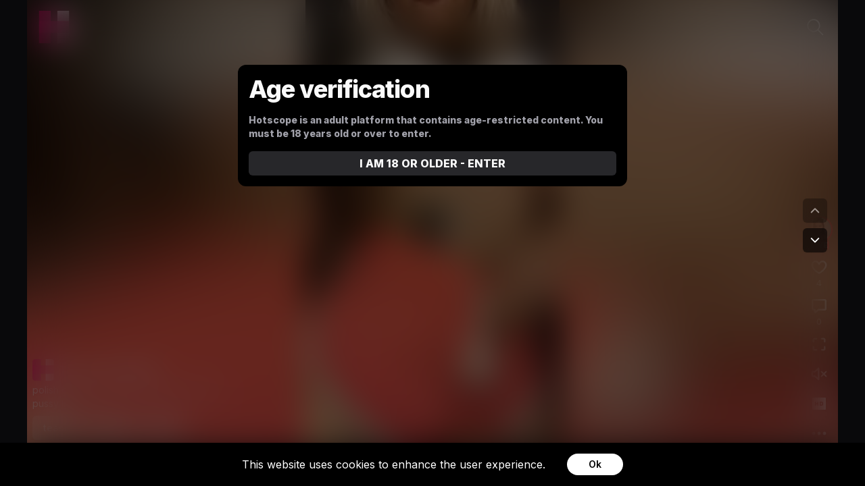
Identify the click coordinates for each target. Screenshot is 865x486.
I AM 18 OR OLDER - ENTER (432, 163)
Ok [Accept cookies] (595, 464)
